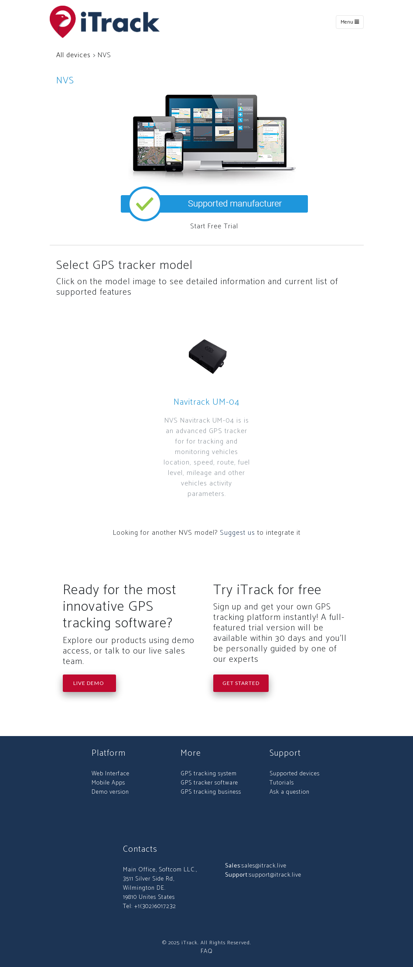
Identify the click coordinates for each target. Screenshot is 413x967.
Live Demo (89, 683)
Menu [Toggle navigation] (350, 22)
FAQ (207, 951)
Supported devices (295, 774)
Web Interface (111, 774)
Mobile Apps (108, 783)
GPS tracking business (211, 792)
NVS (65, 81)
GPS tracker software (209, 783)
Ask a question (290, 792)
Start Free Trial (214, 226)
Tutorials (282, 783)
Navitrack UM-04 (207, 402)
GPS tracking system (209, 774)
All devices (73, 55)
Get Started (240, 683)
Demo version (110, 792)
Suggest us (237, 533)
